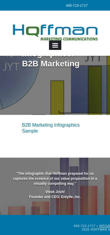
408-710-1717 (77, 6)
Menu (55, 45)
